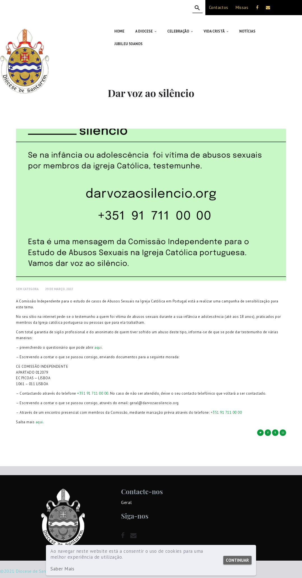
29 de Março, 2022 (59, 276)
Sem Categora (27, 276)
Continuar (237, 560)
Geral (126, 490)
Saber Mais (62, 569)
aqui (98, 334)
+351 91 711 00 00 (92, 380)
